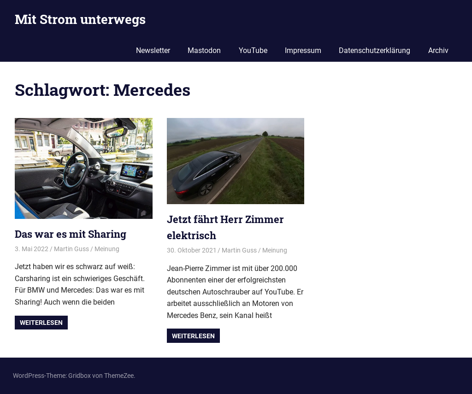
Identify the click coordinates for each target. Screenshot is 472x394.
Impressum (303, 50)
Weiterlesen (41, 322)
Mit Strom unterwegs (80, 19)
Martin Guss (71, 249)
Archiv (438, 50)
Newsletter (153, 50)
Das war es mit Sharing (70, 234)
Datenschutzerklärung (374, 50)
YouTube (253, 50)
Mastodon (204, 50)
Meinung (106, 249)
